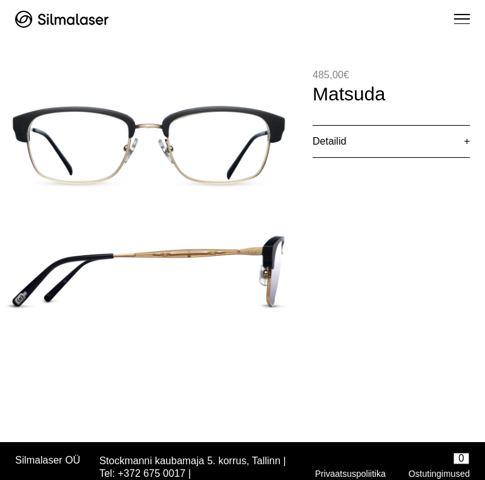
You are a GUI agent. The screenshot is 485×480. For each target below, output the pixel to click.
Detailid (329, 141)
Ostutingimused (439, 474)
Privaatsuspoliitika (350, 474)
